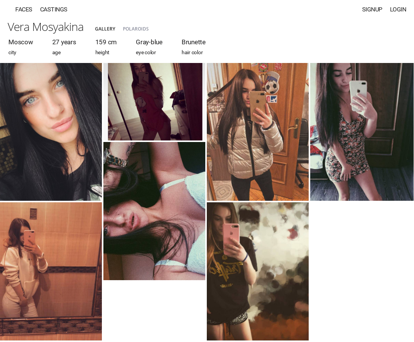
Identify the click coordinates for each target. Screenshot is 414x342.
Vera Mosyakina (46, 26)
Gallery (105, 29)
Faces (23, 9)
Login (398, 9)
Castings (54, 9)
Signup (372, 9)
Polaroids (136, 29)
